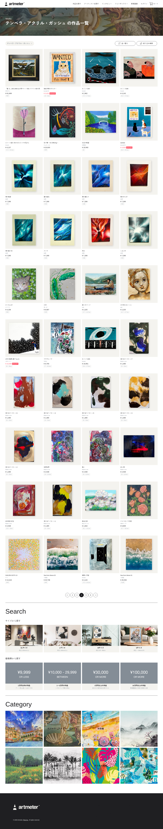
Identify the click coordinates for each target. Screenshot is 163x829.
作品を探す (77, 4)
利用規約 (98, 805)
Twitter (130, 809)
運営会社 (98, 817)
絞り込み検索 (146, 43)
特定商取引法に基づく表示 (103, 811)
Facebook (131, 812)
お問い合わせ (99, 820)
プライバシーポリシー (102, 808)
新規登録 (134, 4)
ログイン (144, 4)
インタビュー (107, 4)
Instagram (131, 805)
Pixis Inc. (25, 820)
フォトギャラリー (121, 4)
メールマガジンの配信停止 (103, 814)
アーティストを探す (91, 4)
